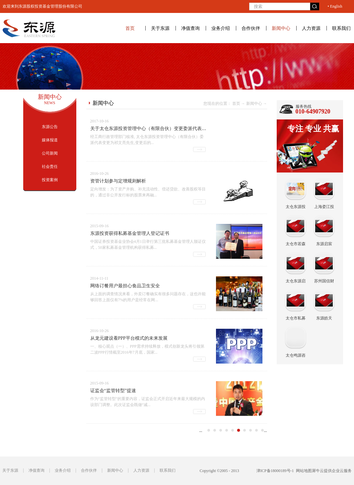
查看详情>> (199, 149)
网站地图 (303, 470)
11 (262, 430)
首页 (130, 28)
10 (256, 430)
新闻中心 (254, 103)
